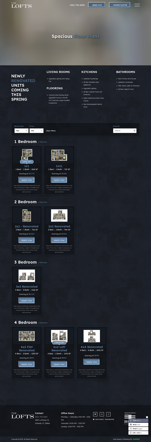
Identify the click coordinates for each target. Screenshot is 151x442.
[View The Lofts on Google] (102, 414)
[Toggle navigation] (137, 5)
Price (32, 126)
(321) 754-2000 (77, 5)
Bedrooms (19, 126)
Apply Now (97, 5)
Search (116, 126)
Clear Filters (51, 131)
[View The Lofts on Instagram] (108, 414)
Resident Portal (120, 5)
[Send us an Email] (95, 414)
